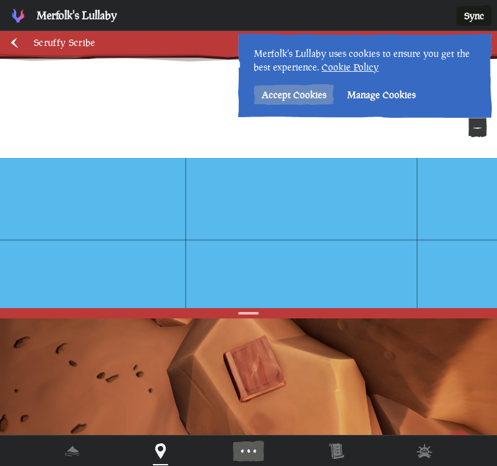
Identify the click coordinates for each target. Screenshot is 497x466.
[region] (248, 233)
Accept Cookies (293, 95)
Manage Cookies (381, 95)
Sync (474, 16)
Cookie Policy (350, 67)
